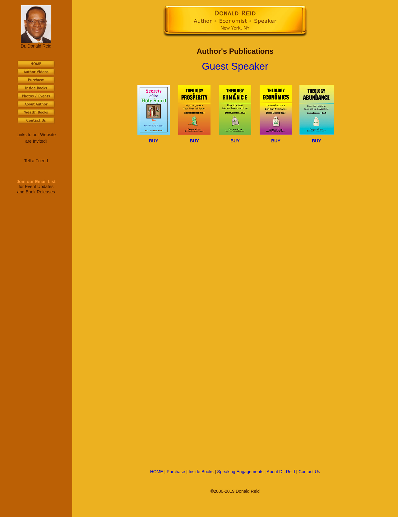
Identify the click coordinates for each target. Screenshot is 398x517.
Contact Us (309, 471)
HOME (156, 471)
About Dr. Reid (281, 471)
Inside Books (201, 471)
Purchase (176, 471)
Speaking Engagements (240, 471)
